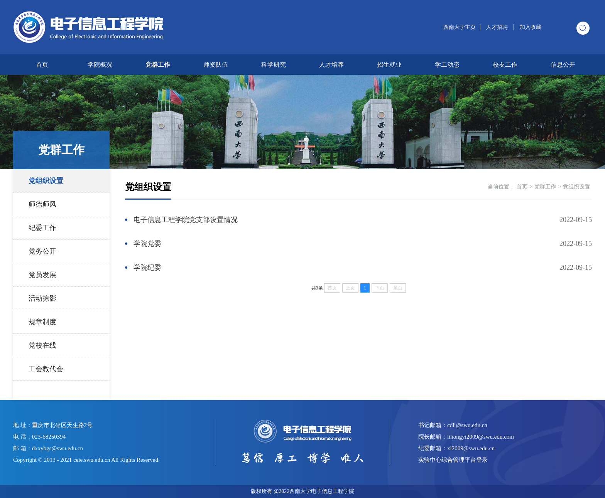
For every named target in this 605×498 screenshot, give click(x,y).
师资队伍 (215, 64)
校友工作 (505, 64)
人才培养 (331, 64)
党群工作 (157, 64)
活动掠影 (42, 298)
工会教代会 (46, 369)
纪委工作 (42, 228)
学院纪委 (147, 267)
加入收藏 (530, 27)
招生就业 (389, 64)
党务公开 (42, 251)
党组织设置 (46, 181)
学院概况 (100, 64)
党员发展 (42, 275)
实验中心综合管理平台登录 (453, 460)
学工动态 (447, 64)
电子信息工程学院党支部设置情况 (186, 220)
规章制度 (42, 322)
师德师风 (42, 204)
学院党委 (147, 243)
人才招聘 (497, 27)
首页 (42, 64)
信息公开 (563, 64)
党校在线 (42, 345)
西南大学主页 (459, 27)
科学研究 (273, 64)
